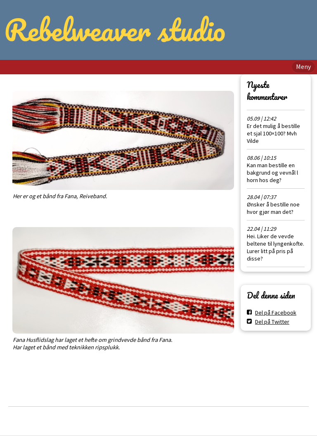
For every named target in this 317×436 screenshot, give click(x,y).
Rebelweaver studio (114, 30)
